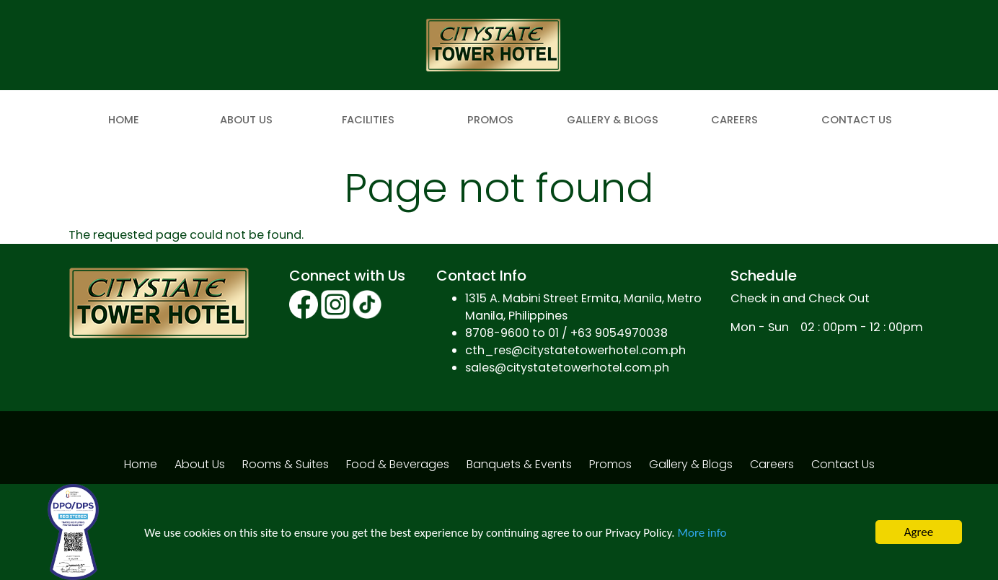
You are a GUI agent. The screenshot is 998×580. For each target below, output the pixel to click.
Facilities (368, 120)
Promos (490, 120)
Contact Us (856, 120)
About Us (246, 120)
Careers (734, 120)
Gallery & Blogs (612, 120)
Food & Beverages (397, 464)
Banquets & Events (519, 464)
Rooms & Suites (285, 464)
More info (701, 532)
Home (123, 120)
